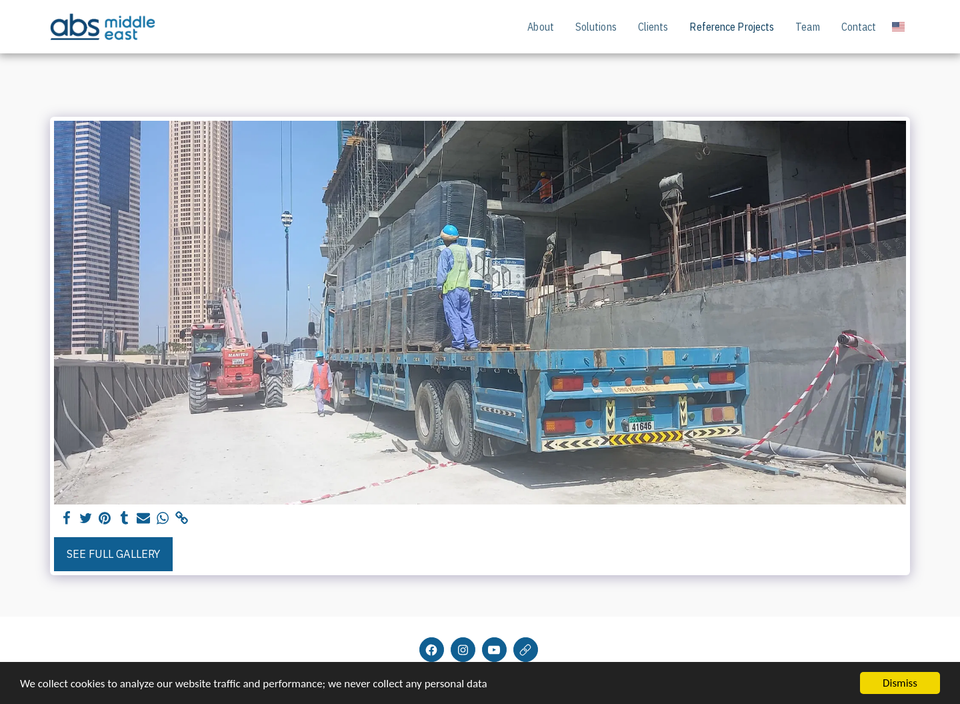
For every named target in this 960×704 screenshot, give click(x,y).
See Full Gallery (113, 554)
